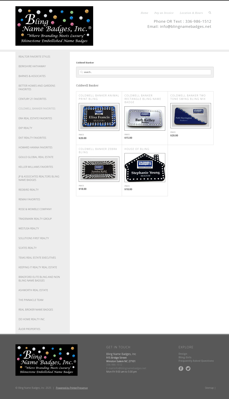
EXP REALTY (25, 128)
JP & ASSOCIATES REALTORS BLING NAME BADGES (39, 178)
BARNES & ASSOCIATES (32, 76)
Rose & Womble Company (35, 209)
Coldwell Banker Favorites (37, 108)
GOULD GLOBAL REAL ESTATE (36, 157)
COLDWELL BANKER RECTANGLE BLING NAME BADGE (142, 99)
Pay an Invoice (164, 13)
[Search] (145, 72)
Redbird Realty (29, 189)
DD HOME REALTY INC (32, 319)
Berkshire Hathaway (32, 66)
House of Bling (136, 149)
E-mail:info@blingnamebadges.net (126, 368)
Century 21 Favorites (32, 99)
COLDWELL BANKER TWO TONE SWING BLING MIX (188, 97)
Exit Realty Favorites (32, 137)
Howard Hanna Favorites (35, 147)
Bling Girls (185, 357)
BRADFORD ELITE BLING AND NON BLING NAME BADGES (39, 278)
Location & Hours (191, 13)
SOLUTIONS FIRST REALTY (34, 238)
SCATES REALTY (28, 248)
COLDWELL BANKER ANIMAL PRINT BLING (99, 97)
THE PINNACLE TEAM (31, 300)
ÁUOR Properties (29, 329)
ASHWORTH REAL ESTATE (33, 290)
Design (183, 353)
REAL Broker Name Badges (36, 309)
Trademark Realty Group (35, 218)
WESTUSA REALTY (29, 228)
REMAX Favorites (29, 199)
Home (144, 13)
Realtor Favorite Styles (34, 56)
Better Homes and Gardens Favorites (37, 87)
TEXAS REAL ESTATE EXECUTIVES (37, 257)
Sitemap (209, 388)
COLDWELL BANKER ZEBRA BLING (98, 150)
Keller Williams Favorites (36, 167)
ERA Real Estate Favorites (35, 118)
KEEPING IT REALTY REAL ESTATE (38, 267)
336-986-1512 (114, 364)
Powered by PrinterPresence (72, 388)
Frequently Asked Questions (196, 360)
